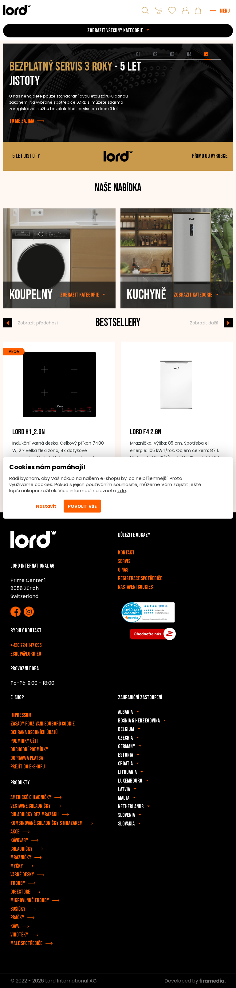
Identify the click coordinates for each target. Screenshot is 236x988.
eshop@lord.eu (25, 654)
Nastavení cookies (135, 587)
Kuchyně (146, 308)
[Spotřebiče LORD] (17, 10)
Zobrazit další (204, 323)
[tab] (144, 59)
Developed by (195, 980)
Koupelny (31, 308)
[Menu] (220, 10)
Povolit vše (82, 506)
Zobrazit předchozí (38, 323)
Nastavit (46, 506)
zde (121, 490)
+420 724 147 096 (25, 645)
